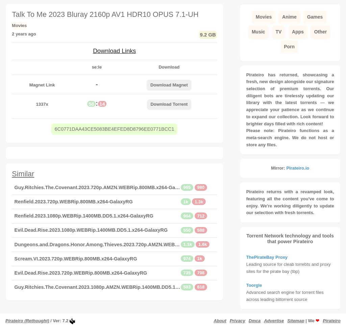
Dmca (255, 320)
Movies (264, 17)
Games (315, 17)
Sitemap (295, 320)
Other (320, 31)
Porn (289, 46)
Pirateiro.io (297, 168)
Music (258, 31)
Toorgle (254, 285)
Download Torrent (169, 104)
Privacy (237, 320)
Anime (289, 17)
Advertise (274, 320)
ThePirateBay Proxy (267, 257)
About (220, 320)
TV (278, 31)
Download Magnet (169, 84)
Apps (298, 31)
